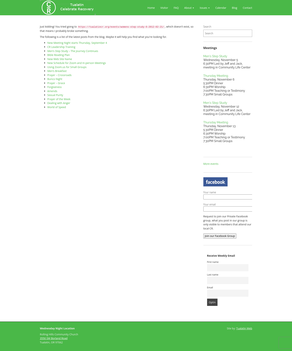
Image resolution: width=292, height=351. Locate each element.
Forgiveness (54, 87)
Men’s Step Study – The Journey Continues (72, 51)
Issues (205, 8)
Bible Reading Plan (58, 55)
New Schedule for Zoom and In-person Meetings (76, 63)
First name (213, 262)
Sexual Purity (55, 95)
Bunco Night (54, 79)
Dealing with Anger (58, 103)
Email (210, 287)
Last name (212, 274)
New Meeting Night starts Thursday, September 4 (77, 43)
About (189, 8)
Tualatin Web (244, 328)
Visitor (164, 8)
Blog (234, 8)
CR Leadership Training (61, 47)
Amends (52, 91)
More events (210, 164)
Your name (235, 195)
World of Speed (56, 107)
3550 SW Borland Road (54, 338)
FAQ (176, 8)
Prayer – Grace (56, 83)
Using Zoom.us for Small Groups (66, 67)
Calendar (220, 8)
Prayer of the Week (58, 99)
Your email (235, 207)
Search (207, 26)
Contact (247, 8)
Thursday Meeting (215, 76)
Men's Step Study (215, 56)
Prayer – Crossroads (59, 75)
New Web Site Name (59, 59)
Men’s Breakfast (57, 71)
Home (151, 8)
